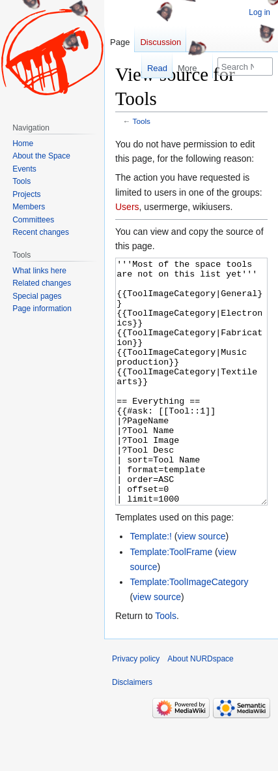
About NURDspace (200, 707)
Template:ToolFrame (171, 601)
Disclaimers (132, 731)
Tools (141, 121)
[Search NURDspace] (245, 66)
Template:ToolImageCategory (189, 631)
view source (202, 585)
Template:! (151, 585)
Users (127, 207)
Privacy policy (136, 707)
